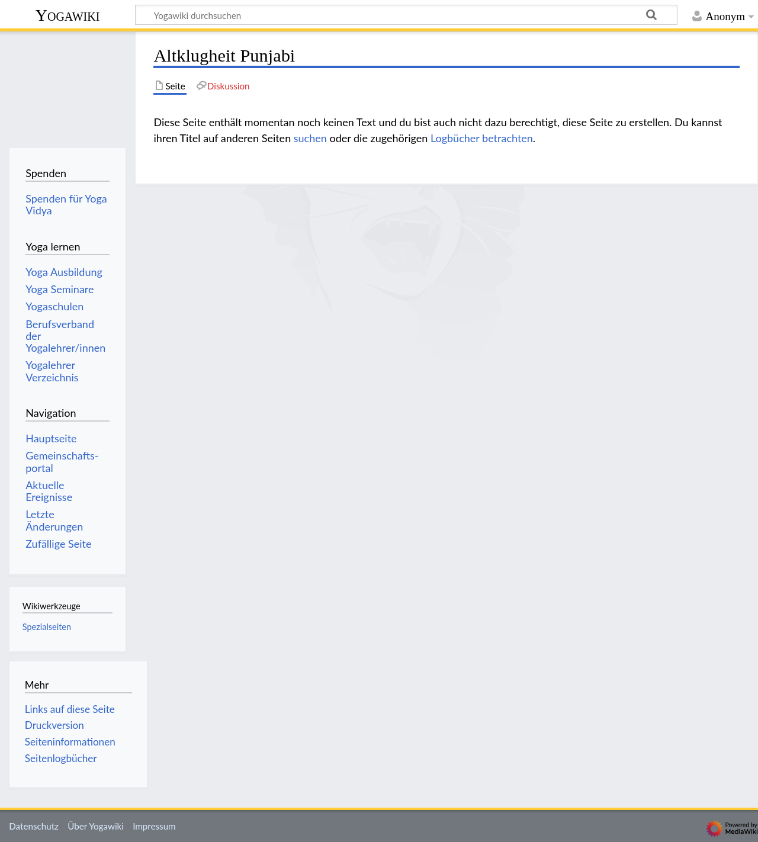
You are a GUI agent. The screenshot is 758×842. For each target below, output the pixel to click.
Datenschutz (34, 826)
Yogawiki (68, 15)
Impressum (154, 826)
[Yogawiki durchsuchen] (406, 14)
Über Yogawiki (96, 826)
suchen (310, 137)
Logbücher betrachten (482, 137)
